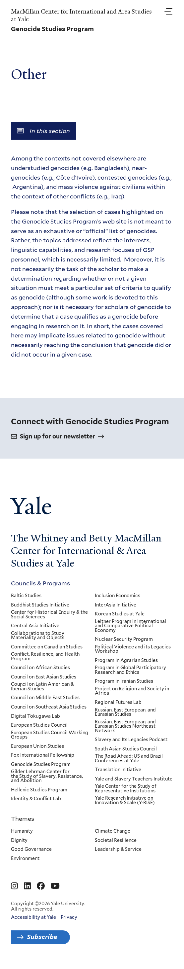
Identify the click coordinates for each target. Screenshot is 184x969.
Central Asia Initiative (35, 626)
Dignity (19, 840)
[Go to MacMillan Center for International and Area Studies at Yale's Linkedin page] (27, 886)
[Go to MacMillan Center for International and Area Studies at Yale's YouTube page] (55, 886)
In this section (43, 131)
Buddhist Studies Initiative (40, 605)
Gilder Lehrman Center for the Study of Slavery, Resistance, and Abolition (47, 776)
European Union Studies (37, 746)
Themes (22, 818)
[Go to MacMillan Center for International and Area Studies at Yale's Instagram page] (14, 886)
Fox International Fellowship (42, 755)
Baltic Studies (26, 596)
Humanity (22, 831)
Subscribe (42, 937)
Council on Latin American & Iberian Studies (42, 686)
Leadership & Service (118, 850)
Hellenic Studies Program (39, 790)
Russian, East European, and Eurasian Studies (125, 712)
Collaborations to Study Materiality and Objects (37, 635)
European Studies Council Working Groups (49, 735)
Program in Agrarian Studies (126, 660)
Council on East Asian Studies (43, 677)
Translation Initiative (118, 770)
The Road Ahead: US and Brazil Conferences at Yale (129, 758)
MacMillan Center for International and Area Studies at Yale (81, 15)
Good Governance (31, 850)
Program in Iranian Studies (124, 681)
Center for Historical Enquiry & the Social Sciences (49, 614)
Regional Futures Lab (118, 702)
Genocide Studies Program (41, 764)
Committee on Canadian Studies (47, 647)
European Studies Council (39, 725)
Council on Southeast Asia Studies (49, 707)
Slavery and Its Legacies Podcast (131, 740)
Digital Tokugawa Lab (35, 716)
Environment (25, 858)
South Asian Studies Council (126, 749)
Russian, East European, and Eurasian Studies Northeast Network (125, 726)
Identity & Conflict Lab (36, 799)
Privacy (69, 917)
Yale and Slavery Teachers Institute (134, 779)
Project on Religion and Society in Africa (132, 691)
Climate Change (113, 831)
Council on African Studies (40, 668)
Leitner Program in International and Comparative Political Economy (130, 626)
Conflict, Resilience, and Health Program (45, 656)
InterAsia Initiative (116, 605)
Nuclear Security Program (124, 639)
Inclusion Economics (118, 596)
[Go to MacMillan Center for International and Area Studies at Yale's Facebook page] (41, 886)
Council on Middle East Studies (45, 698)
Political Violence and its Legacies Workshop (133, 649)
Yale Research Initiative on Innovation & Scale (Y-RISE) (125, 800)
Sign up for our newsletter (57, 436)
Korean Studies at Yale (120, 614)
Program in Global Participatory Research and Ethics (130, 670)
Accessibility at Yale (33, 917)
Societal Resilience (116, 840)
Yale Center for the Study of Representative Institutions (126, 788)
